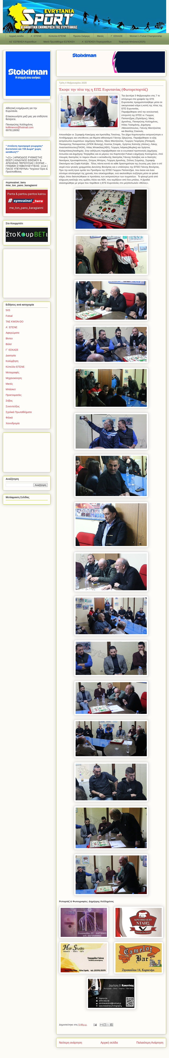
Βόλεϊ (9, 344)
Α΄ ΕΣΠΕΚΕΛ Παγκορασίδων (97, 41)
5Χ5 (8, 310)
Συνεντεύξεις (13, 406)
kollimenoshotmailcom (19, 127)
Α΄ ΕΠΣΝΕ (36, 36)
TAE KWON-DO (14, 321)
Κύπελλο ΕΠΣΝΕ (57, 36)
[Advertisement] (28, 272)
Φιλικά (9, 417)
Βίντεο (9, 338)
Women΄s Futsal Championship (146, 36)
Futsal (9, 315)
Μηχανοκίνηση (14, 378)
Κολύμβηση (12, 361)
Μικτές (100, 36)
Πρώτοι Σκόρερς (81, 36)
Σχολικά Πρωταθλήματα (19, 412)
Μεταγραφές (12, 372)
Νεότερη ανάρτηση (70, 1042)
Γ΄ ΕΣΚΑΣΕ (117, 36)
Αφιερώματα (12, 332)
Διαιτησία (11, 355)
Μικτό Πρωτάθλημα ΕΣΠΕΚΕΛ (59, 41)
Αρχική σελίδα (16, 36)
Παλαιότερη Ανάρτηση (149, 1042)
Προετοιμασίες (14, 395)
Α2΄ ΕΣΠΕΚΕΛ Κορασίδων (22, 41)
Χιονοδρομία (13, 423)
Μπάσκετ (11, 389)
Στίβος (9, 400)
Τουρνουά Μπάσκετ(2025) (132, 41)
